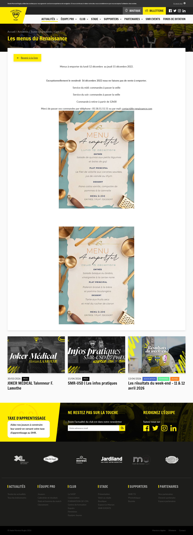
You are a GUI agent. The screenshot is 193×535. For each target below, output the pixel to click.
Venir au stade (104, 497)
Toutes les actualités (41, 31)
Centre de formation (77, 504)
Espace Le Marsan (106, 504)
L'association (73, 497)
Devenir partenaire (166, 497)
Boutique (102, 501)
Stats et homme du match (49, 501)
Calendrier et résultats (48, 497)
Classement (43, 504)
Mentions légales (159, 530)
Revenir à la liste (27, 57)
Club (56, 31)
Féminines (72, 511)
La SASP (72, 494)
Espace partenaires (167, 501)
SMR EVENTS (153, 19)
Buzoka (131, 501)
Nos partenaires (165, 494)
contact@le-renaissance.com (137, 108)
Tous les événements (17, 497)
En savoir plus (177, 3)
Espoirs (71, 508)
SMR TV (132, 494)
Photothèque (134, 497)
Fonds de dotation (174, 19)
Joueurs (41, 494)
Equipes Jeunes (75, 515)
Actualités (23, 31)
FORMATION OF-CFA (78, 501)
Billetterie (172, 530)
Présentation (104, 494)
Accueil (11, 31)
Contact (182, 530)
